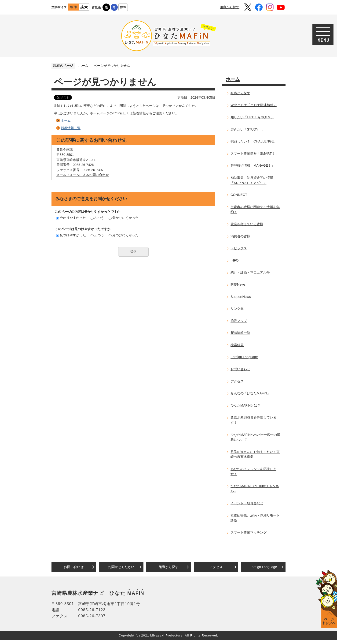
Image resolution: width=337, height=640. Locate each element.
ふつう (97, 218)
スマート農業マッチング (249, 532)
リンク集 (237, 309)
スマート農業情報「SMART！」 (254, 153)
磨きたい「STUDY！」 (248, 129)
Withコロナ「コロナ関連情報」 (254, 105)
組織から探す (229, 7)
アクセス (237, 381)
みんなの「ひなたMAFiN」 (250, 393)
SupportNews (241, 297)
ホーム (83, 65)
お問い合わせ (240, 369)
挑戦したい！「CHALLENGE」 (254, 141)
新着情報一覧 (71, 128)
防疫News (238, 284)
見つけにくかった (124, 235)
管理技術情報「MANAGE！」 (253, 165)
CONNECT (239, 195)
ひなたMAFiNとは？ (245, 405)
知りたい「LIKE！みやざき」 (252, 117)
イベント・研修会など (247, 503)
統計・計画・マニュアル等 (250, 272)
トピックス (239, 248)
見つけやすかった (71, 235)
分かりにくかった (124, 218)
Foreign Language (244, 357)
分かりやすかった (71, 218)
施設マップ (239, 321)
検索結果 (237, 345)
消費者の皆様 (240, 236)
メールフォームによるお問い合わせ (82, 175)
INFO (234, 260)
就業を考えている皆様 (247, 224)
